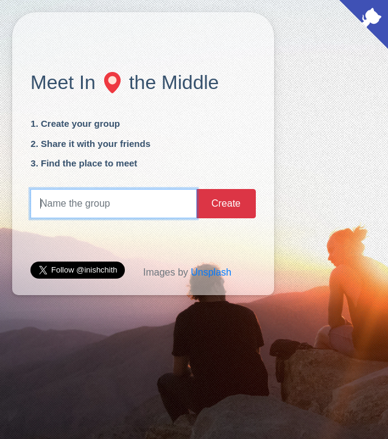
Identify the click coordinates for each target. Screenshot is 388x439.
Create (226, 203)
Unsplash (211, 272)
